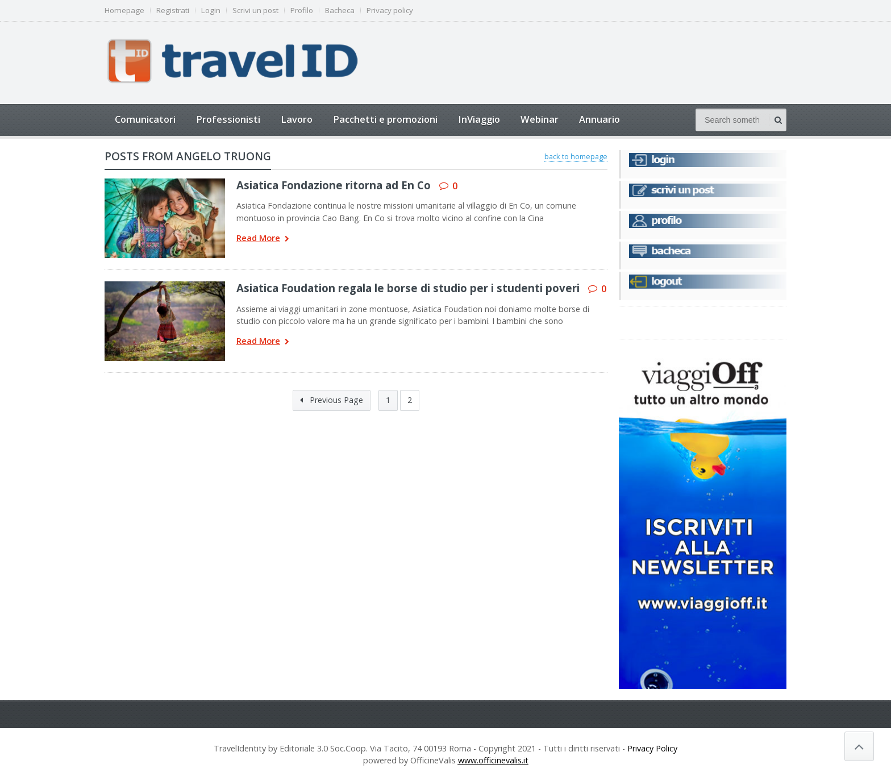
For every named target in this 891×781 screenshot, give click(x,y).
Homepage (124, 10)
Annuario (599, 119)
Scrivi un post (255, 10)
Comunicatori (145, 119)
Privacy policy (390, 10)
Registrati (172, 10)
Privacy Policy (652, 748)
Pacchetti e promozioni (385, 119)
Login (210, 10)
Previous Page (331, 399)
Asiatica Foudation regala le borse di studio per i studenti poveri (408, 288)
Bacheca (340, 10)
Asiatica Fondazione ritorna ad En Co (333, 185)
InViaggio (479, 119)
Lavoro (297, 119)
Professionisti (228, 119)
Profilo (301, 10)
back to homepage (575, 156)
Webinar (540, 119)
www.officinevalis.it (493, 760)
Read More (262, 239)
